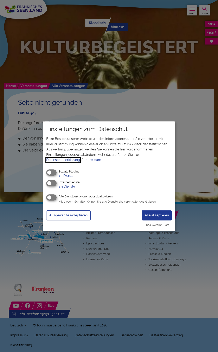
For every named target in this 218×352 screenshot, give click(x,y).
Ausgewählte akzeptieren (68, 215)
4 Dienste (67, 186)
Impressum (92, 160)
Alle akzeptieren (157, 215)
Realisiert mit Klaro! (158, 224)
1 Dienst (66, 176)
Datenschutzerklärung (63, 160)
